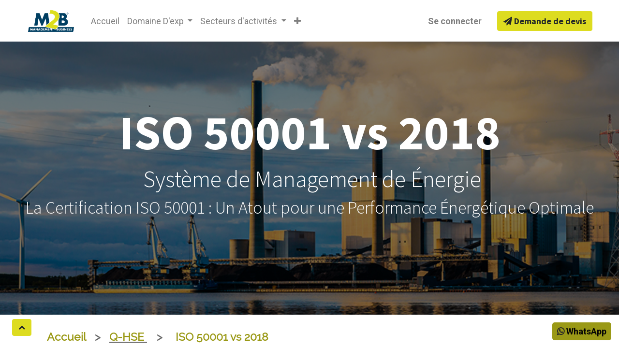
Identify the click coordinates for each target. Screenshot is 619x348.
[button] (297, 21)
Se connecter (455, 21)
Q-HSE (128, 337)
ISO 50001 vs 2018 (222, 337)
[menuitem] (105, 21)
